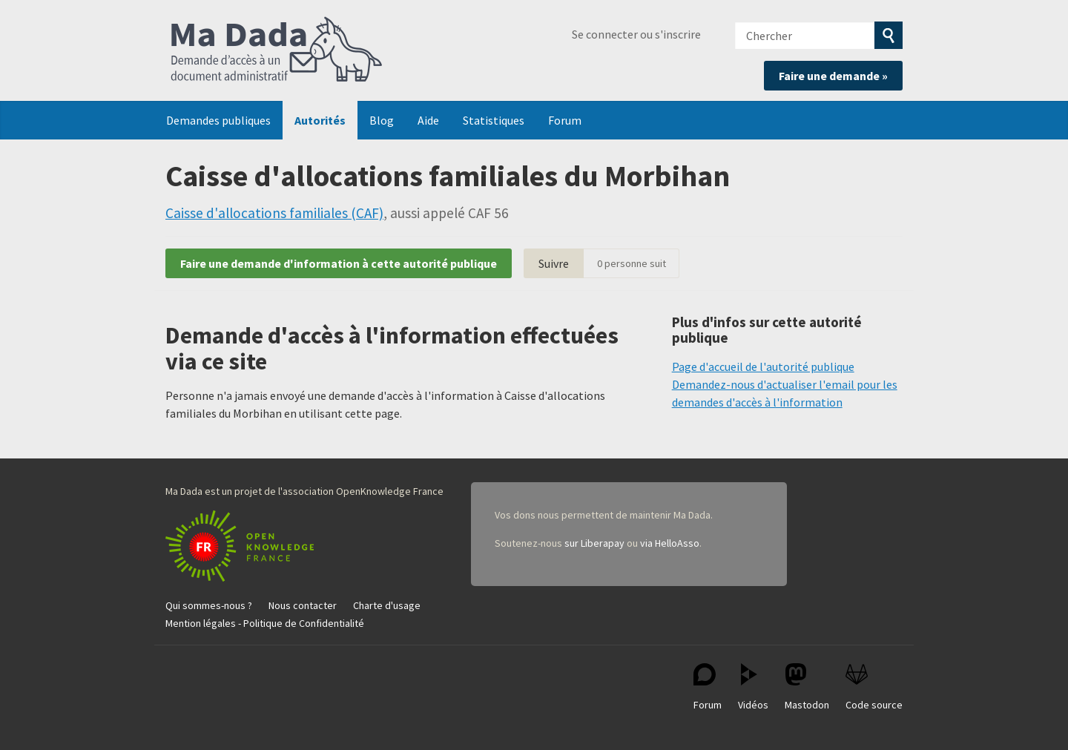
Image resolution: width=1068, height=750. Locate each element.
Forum (564, 120)
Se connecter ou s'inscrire (636, 34)
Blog (381, 120)
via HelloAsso (669, 543)
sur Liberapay (594, 543)
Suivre (553, 263)
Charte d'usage (387, 605)
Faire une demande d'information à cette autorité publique (338, 263)
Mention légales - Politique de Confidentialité (264, 623)
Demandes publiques (218, 120)
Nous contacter (302, 605)
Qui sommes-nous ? (208, 605)
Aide (428, 120)
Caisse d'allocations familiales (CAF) (274, 213)
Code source (874, 687)
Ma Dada (276, 50)
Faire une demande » (833, 75)
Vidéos (753, 687)
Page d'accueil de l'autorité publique (763, 366)
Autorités (320, 120)
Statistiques (493, 120)
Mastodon (807, 687)
